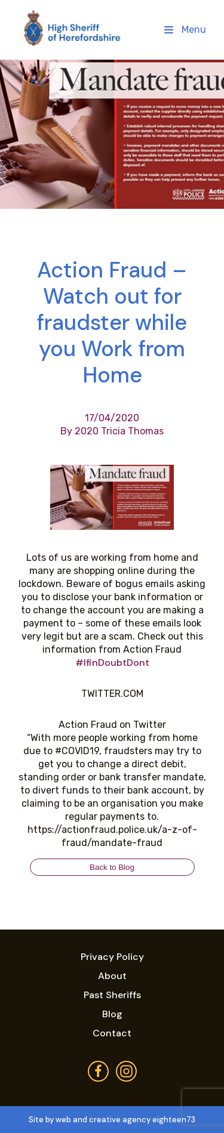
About (112, 976)
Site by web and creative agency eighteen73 (112, 1120)
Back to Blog (112, 867)
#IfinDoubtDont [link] (112, 662)
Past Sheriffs (112, 995)
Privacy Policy (112, 956)
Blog (112, 1014)
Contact (112, 1033)
